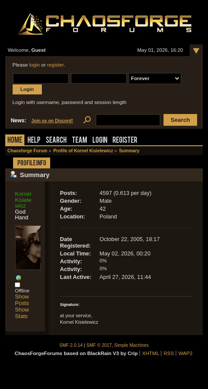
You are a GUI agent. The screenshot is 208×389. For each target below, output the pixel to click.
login (34, 64)
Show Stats (22, 312)
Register (125, 140)
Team (79, 140)
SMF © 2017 (99, 345)
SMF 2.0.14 (71, 345)
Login (99, 140)
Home (14, 140)
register (55, 64)
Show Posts (22, 299)
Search (56, 140)
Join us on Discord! (52, 120)
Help (34, 140)
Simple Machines (131, 345)
